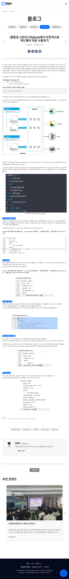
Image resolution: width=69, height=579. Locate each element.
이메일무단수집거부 (37, 567)
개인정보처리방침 (25, 567)
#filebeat (36, 429)
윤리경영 (46, 567)
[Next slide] (65, 513)
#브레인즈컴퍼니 (15, 429)
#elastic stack (45, 429)
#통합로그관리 (27, 429)
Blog (38, 563)
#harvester (55, 429)
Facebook (31, 563)
